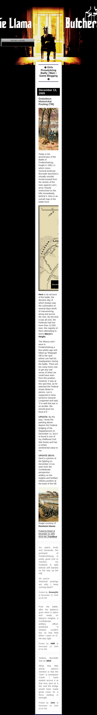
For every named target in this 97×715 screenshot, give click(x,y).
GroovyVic (53, 592)
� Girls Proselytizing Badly (48, 70)
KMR (53, 644)
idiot (48, 661)
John (53, 703)
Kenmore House (47, 526)
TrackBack (52, 537)
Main (52, 73)
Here (41, 294)
